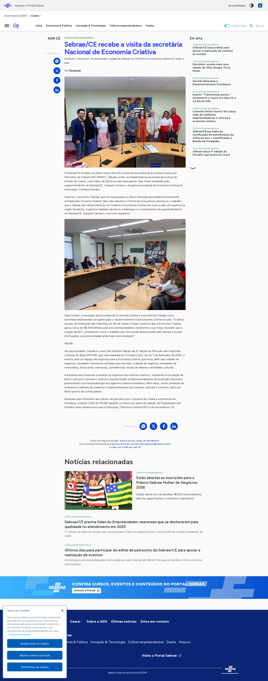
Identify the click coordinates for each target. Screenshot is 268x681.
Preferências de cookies (35, 667)
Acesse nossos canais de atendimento (139, 440)
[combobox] (36, 15)
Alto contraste (251, 5)
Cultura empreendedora (146, 642)
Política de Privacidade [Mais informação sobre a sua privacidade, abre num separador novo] (20, 634)
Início (39, 25)
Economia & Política (72, 642)
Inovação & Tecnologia (107, 642)
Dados (171, 642)
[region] (35, 641)
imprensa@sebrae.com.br (158, 444)
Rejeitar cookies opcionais (35, 655)
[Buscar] (256, 25)
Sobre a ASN (97, 621)
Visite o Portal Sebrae (161, 655)
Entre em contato (154, 621)
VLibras (260, 5)
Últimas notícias (123, 621)
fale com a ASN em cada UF (126, 447)
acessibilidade (237, 5)
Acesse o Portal (85, 590)
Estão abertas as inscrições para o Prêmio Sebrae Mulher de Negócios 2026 (166, 482)
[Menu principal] (7, 25)
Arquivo (185, 642)
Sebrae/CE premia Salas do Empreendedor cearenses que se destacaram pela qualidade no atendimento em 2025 (131, 524)
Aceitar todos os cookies (35, 643)
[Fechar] (62, 610)
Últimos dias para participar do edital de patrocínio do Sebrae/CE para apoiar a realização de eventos (132, 552)
